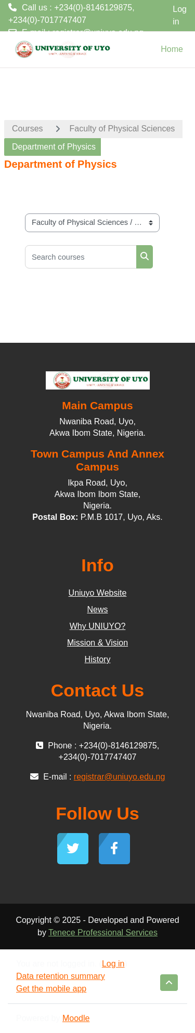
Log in (180, 15)
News (97, 609)
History (98, 659)
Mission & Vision (97, 642)
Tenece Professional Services (103, 932)
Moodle (75, 1018)
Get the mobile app (51, 988)
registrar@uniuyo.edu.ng (98, 32)
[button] (169, 982)
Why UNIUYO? (98, 626)
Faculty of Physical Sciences (122, 128)
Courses (27, 128)
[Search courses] (81, 257)
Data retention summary (60, 976)
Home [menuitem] (172, 49)
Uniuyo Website (98, 592)
